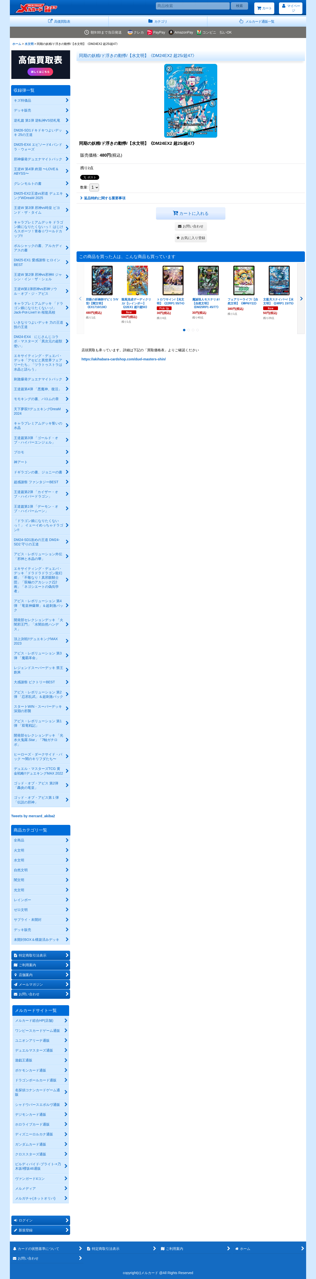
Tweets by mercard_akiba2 (33, 816)
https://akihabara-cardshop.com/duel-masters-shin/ (123, 359)
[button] (256, 22)
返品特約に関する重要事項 (102, 198)
